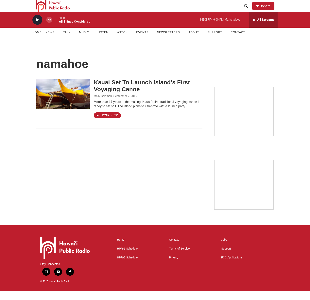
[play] (37, 29)
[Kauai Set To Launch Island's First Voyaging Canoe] (63, 103)
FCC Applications (231, 266)
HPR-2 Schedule (127, 266)
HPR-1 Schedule (127, 257)
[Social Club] (244, 193)
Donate (267, 10)
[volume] (49, 28)
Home (37, 41)
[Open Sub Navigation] (57, 41)
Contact (174, 248)
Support (226, 257)
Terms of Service (179, 257)
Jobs (224, 248)
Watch (122, 41)
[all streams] (263, 29)
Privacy (173, 266)
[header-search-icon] (247, 10)
